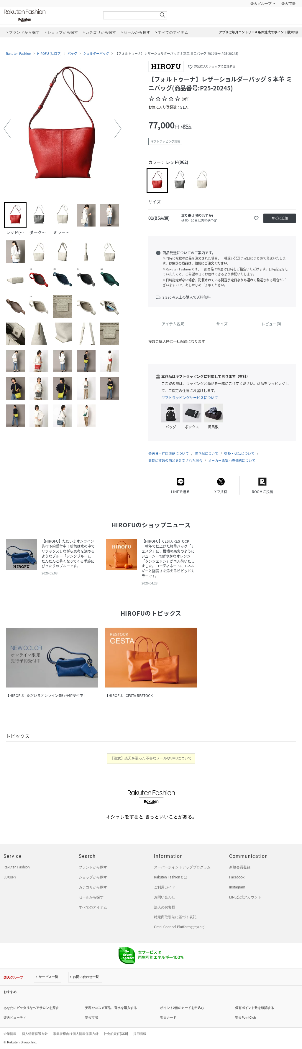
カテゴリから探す (93, 887)
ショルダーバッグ (96, 53)
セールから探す (91, 897)
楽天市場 (288, 3)
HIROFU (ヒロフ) (49, 53)
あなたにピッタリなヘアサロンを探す (31, 1008)
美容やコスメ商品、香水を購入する (111, 1008)
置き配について (206, 453)
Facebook (236, 877)
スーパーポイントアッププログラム (182, 867)
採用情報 (139, 1034)
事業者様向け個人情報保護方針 (76, 1034)
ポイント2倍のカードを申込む (182, 1008)
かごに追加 (280, 218)
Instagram (237, 887)
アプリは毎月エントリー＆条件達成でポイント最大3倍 (258, 32)
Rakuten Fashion (49, 15)
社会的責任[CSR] (116, 1034)
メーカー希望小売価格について (231, 460)
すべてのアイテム (93, 907)
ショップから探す (93, 877)
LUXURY (10, 877)
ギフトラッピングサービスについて (189, 397)
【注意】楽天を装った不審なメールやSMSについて (151, 758)
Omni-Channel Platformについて (179, 927)
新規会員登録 (239, 867)
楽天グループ (261, 3)
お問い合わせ (164, 897)
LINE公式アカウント (245, 897)
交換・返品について (239, 453)
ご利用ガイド (164, 887)
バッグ (72, 53)
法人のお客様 (164, 907)
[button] (7, 129)
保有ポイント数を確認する (254, 1008)
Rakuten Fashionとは (170, 877)
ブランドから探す (93, 867)
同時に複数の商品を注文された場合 (175, 460)
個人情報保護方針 (35, 1034)
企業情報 (10, 1034)
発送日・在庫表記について (168, 453)
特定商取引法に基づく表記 (175, 917)
